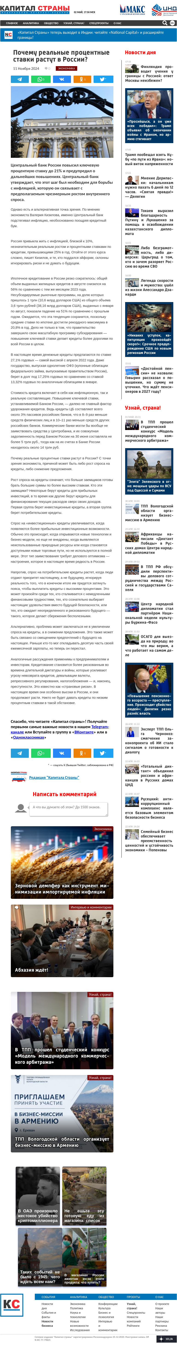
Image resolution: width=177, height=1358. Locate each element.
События (48, 1296)
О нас (117, 23)
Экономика (103, 828)
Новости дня (140, 52)
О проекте (162, 1302)
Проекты (133, 1296)
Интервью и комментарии (91, 906)
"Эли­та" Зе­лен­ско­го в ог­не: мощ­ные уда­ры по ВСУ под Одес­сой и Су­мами (149, 485)
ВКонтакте (84, 730)
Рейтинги (133, 1324)
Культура (104, 1307)
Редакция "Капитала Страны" (54, 776)
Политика (76, 1307)
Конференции (108, 1302)
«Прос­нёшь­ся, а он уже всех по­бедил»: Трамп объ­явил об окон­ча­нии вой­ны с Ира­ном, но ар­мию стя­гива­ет (149, 130)
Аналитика (31, 23)
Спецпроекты (99, 23)
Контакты (161, 1329)
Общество (51, 23)
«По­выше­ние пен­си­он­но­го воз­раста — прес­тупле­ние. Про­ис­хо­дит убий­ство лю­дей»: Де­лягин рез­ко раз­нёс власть (149, 705)
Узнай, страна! (74, 23)
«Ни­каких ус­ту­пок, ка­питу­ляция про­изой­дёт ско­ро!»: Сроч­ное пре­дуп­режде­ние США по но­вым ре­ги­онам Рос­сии (149, 344)
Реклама (161, 1324)
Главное (12, 23)
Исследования (80, 1329)
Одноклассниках (28, 736)
